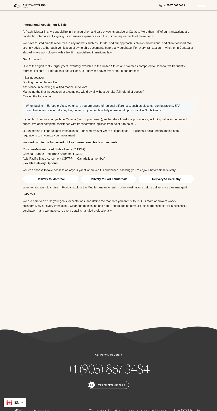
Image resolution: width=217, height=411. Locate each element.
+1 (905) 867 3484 (108, 368)
